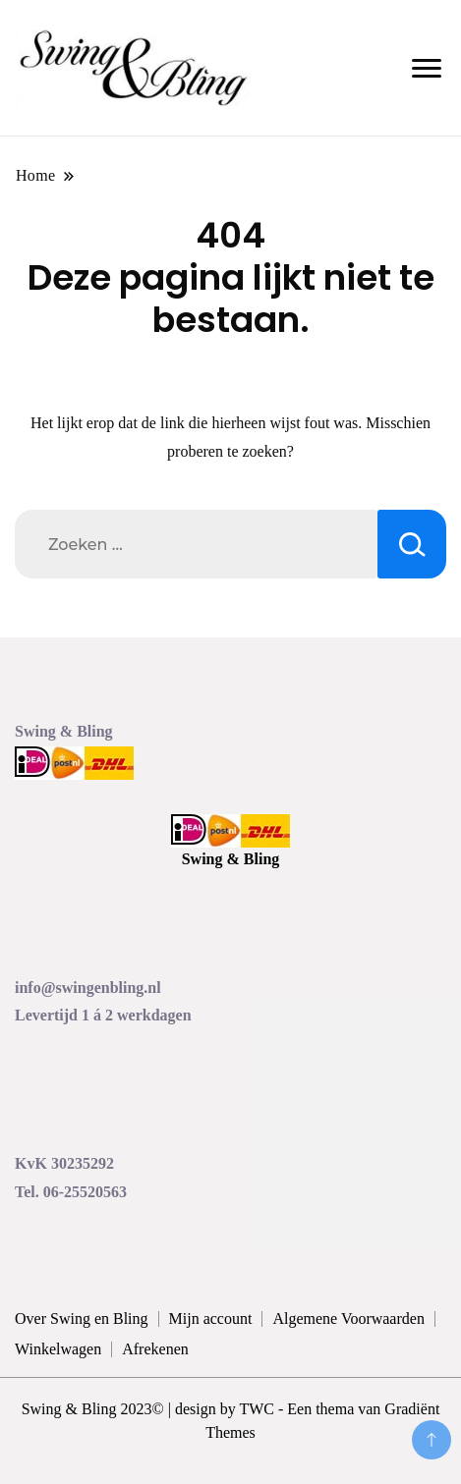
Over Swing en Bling (81, 1318)
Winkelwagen (58, 1349)
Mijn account (211, 1318)
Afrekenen (155, 1349)
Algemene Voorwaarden (348, 1318)
